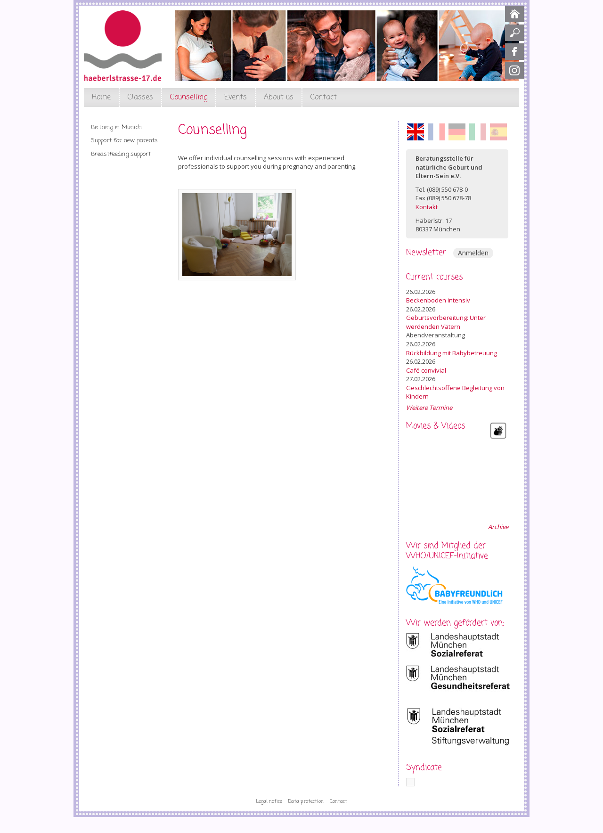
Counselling (188, 97)
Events (235, 97)
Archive (498, 527)
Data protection (306, 801)
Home (101, 97)
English (415, 131)
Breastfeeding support (121, 154)
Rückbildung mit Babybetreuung (451, 353)
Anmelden (473, 252)
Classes (140, 97)
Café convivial (426, 370)
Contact (323, 97)
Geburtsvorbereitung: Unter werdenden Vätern (446, 322)
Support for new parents (124, 140)
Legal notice (269, 801)
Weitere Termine (429, 407)
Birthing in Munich (116, 127)
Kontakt (427, 207)
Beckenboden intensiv (438, 300)
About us (278, 97)
